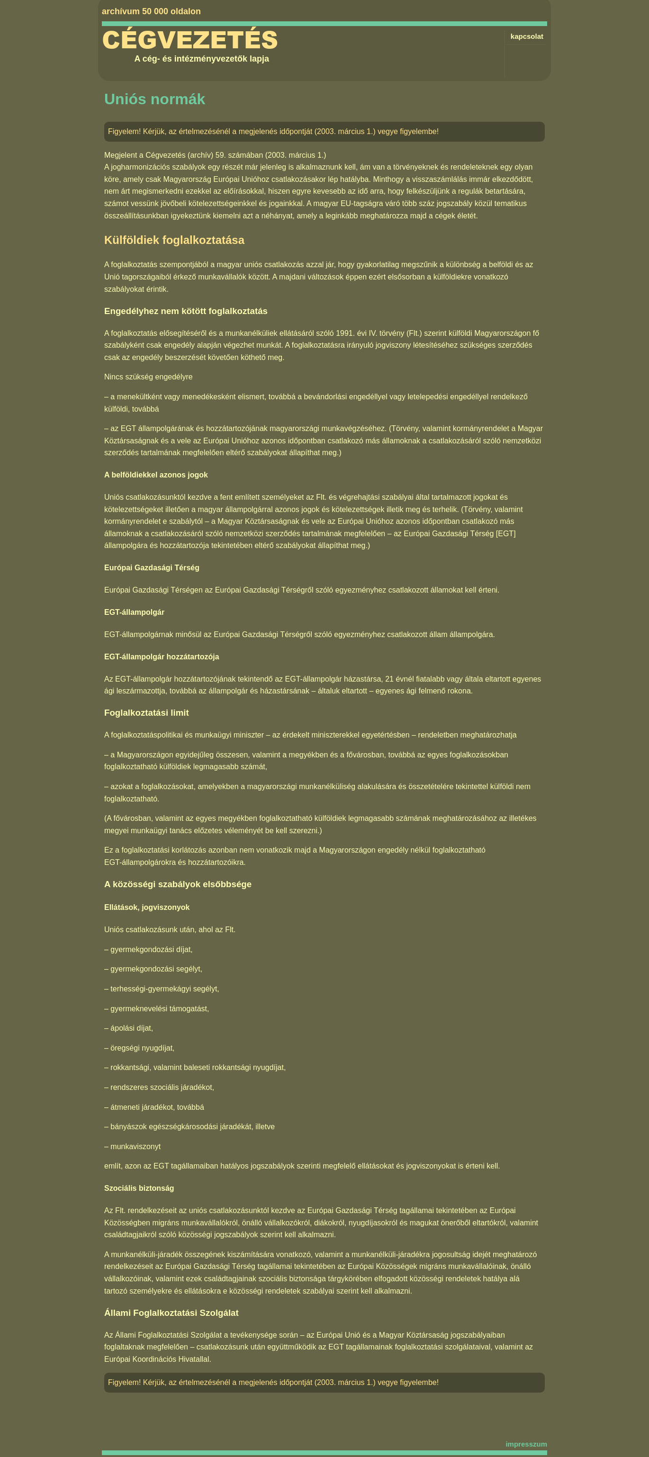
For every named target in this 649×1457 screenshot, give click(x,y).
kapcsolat (527, 36)
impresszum (526, 1444)
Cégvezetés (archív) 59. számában (204, 155)
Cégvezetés (190, 40)
